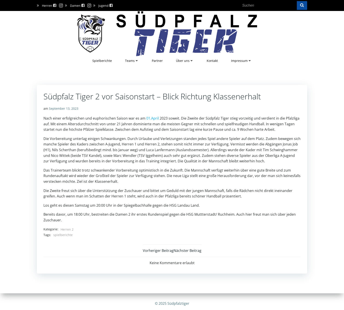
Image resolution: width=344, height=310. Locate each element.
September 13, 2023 (63, 108)
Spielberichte (102, 61)
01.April (152, 118)
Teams (132, 61)
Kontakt (212, 61)
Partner (157, 61)
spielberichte (63, 235)
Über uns (185, 61)
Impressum (241, 61)
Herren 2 (67, 229)
